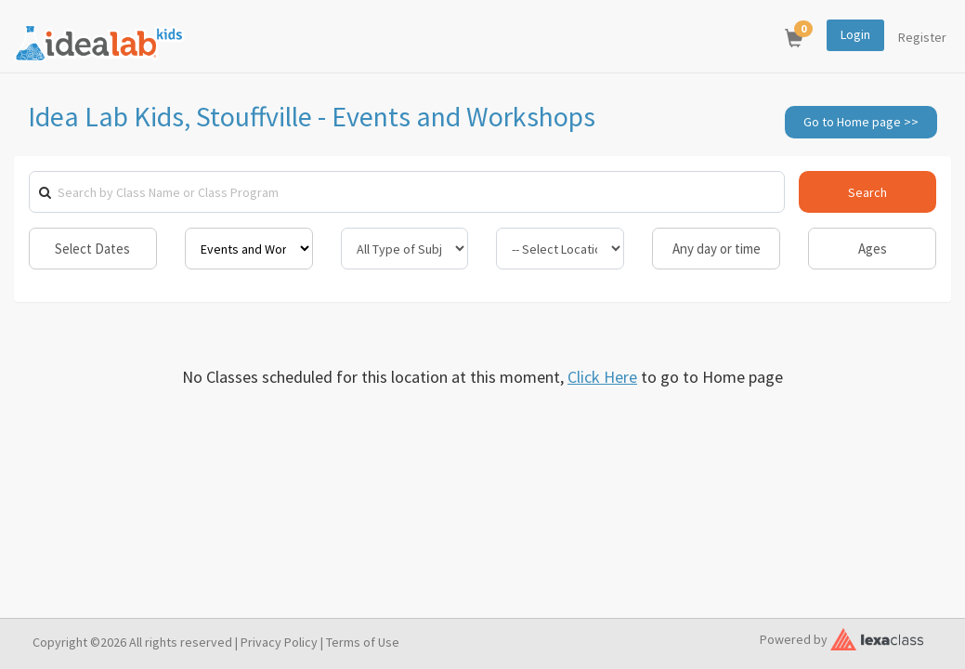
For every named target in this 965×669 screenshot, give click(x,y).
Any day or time (716, 248)
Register (922, 37)
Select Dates (92, 248)
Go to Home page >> (861, 121)
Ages (872, 248)
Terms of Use (362, 642)
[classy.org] (876, 637)
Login (855, 34)
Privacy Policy (279, 642)
